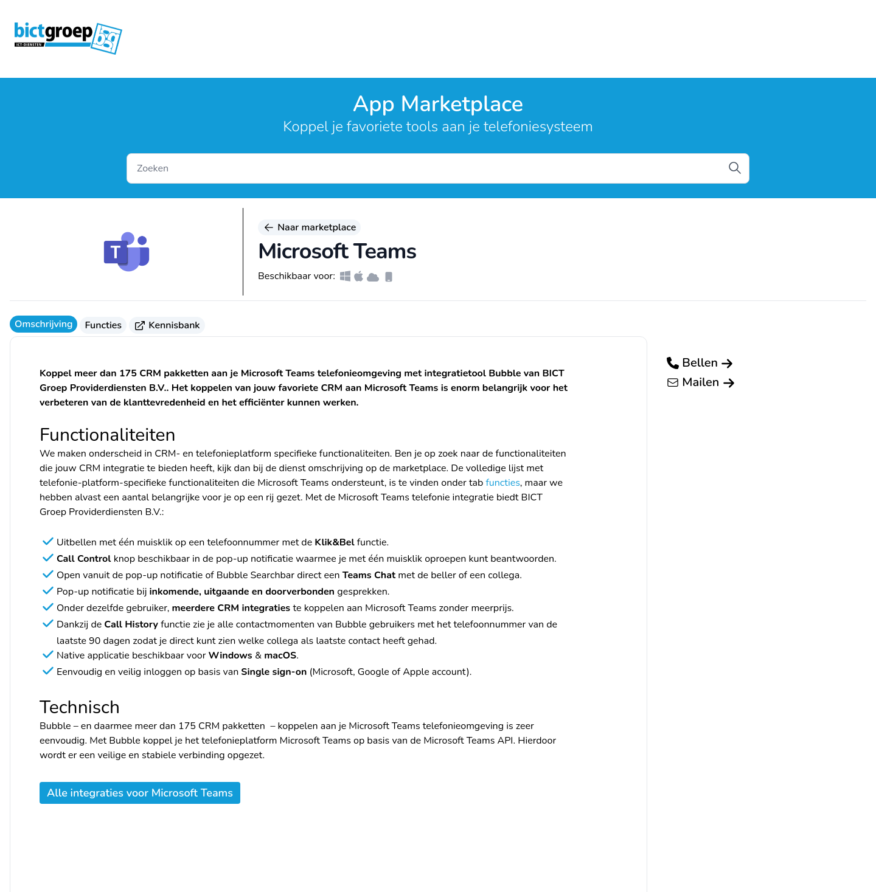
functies (502, 482)
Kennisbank (167, 325)
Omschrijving (43, 324)
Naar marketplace (309, 227)
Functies (103, 325)
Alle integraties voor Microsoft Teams (140, 793)
